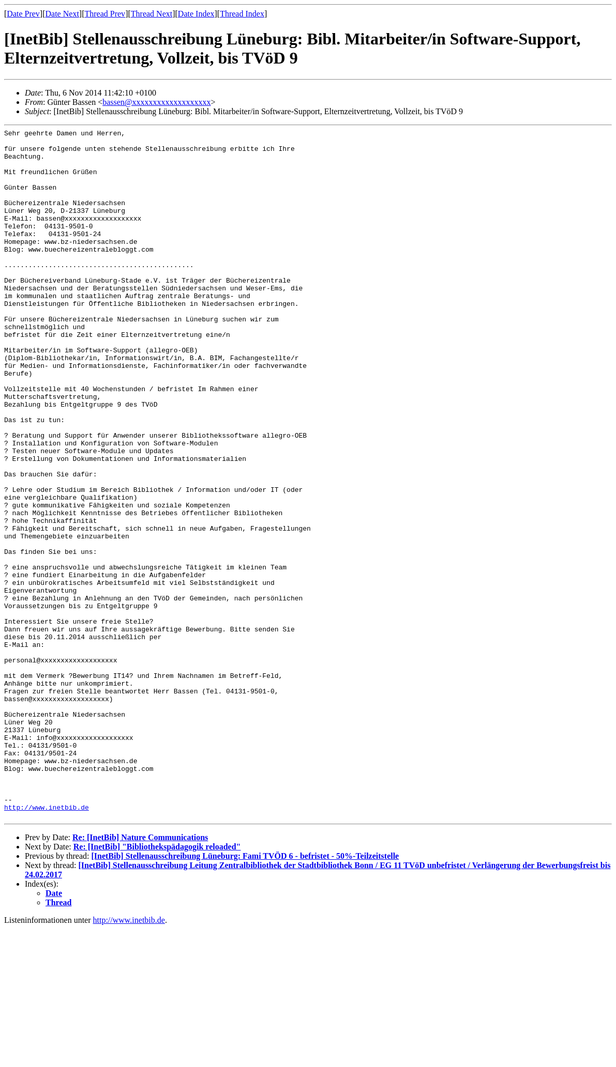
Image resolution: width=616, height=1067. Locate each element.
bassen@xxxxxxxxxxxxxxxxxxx (156, 102)
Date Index (196, 13)
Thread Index (242, 13)
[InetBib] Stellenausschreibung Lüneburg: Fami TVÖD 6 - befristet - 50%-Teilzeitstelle (245, 993)
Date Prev (23, 13)
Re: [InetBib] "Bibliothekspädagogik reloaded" (157, 984)
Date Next (62, 13)
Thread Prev (104, 13)
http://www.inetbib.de (46, 943)
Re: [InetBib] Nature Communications (140, 975)
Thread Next (151, 13)
